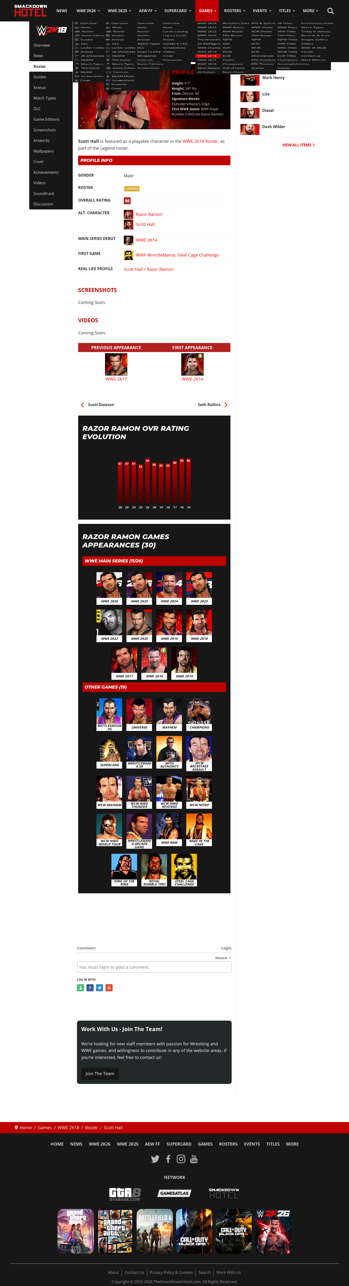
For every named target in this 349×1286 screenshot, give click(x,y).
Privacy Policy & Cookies (171, 1272)
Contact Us (134, 1272)
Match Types (44, 98)
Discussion (43, 204)
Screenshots (44, 130)
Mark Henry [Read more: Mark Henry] (273, 77)
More (308, 10)
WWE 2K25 (117, 10)
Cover (38, 161)
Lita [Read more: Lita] (266, 94)
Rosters (232, 10)
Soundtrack (43, 193)
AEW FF (146, 10)
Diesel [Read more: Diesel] (268, 110)
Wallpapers (43, 151)
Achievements (46, 172)
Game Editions (46, 119)
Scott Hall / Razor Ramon (148, 269)
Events (260, 10)
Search (205, 1272)
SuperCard (175, 10)
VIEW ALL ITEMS (298, 145)
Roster (39, 66)
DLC (37, 108)
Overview (41, 45)
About (113, 1272)
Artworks (41, 140)
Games (205, 10)
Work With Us (228, 1272)
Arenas (39, 87)
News (61, 10)
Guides (39, 76)
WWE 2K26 (86, 10)
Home (57, 1144)
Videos (39, 182)
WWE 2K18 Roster (98, 42)
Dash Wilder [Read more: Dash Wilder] (273, 126)
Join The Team (100, 1073)
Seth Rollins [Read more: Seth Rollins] (273, 44)
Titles (285, 10)
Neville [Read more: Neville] (268, 61)
